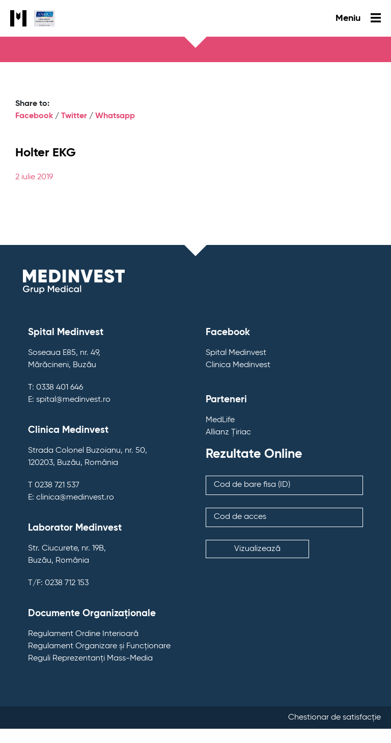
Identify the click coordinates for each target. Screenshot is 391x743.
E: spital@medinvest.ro (69, 400)
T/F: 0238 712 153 (58, 583)
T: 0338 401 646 (55, 387)
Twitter (74, 116)
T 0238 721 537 (53, 485)
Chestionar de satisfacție (334, 717)
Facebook (34, 116)
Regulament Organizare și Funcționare (99, 646)
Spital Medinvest (236, 353)
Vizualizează (257, 549)
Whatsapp (115, 116)
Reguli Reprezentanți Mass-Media (90, 658)
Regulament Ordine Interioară (83, 634)
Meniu (358, 18)
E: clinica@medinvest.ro (71, 497)
